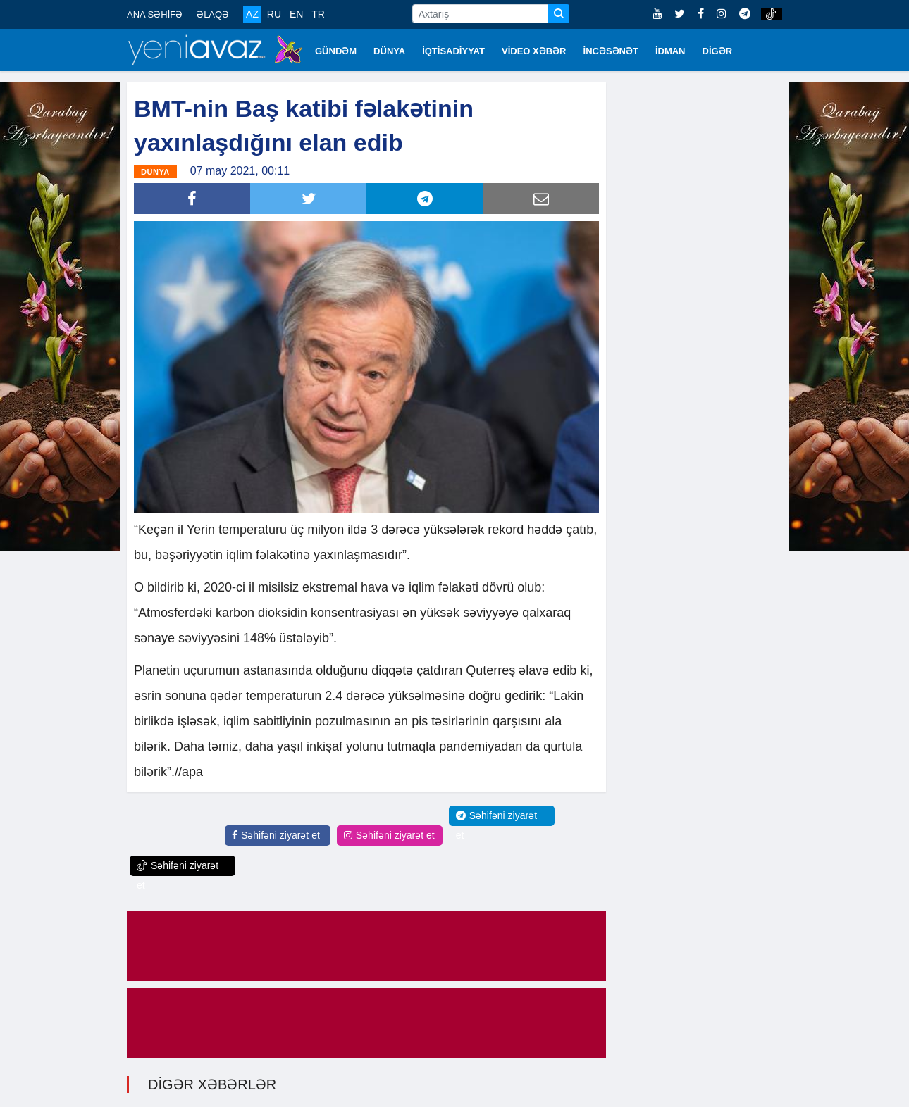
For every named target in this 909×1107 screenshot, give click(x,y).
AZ (252, 14)
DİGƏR (718, 51)
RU (274, 14)
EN (296, 14)
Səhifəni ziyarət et (276, 835)
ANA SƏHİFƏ (155, 14)
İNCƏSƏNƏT (610, 51)
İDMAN (670, 51)
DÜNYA (389, 51)
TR (318, 14)
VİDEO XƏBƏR (534, 51)
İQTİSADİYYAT (453, 51)
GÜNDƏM (336, 51)
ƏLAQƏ (213, 14)
